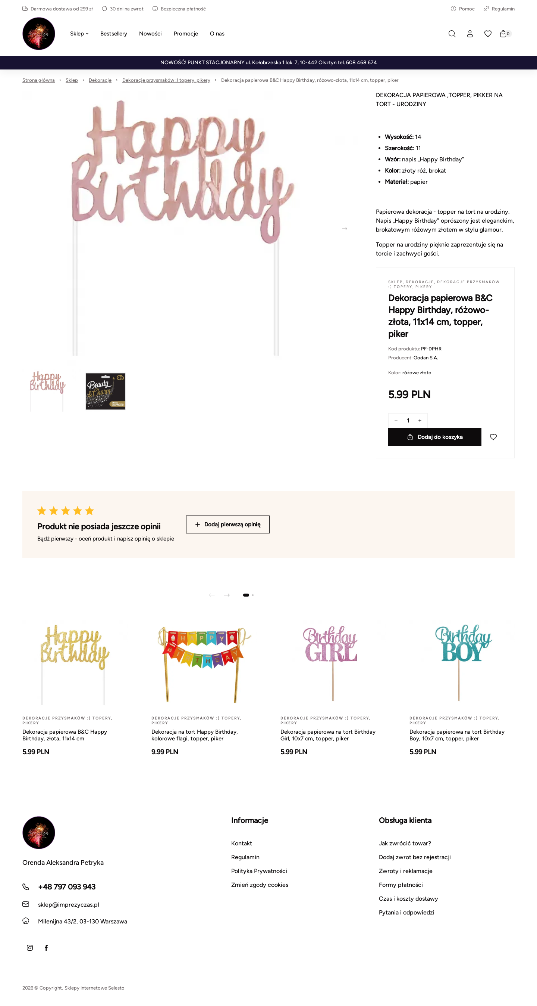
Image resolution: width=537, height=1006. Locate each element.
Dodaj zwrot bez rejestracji (415, 857)
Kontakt (241, 843)
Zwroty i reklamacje (406, 871)
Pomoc (463, 9)
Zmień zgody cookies (259, 884)
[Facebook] (46, 947)
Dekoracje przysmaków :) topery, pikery (166, 80)
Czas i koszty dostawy (408, 898)
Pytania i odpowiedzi (406, 912)
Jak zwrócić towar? (405, 843)
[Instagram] (29, 947)
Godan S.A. (426, 357)
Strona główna (38, 80)
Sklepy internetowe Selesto (95, 988)
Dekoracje (100, 80)
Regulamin (499, 9)
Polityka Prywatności (259, 871)
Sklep (72, 80)
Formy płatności (401, 884)
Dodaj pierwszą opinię (227, 524)
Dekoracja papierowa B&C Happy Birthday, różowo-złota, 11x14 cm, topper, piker (310, 80)
